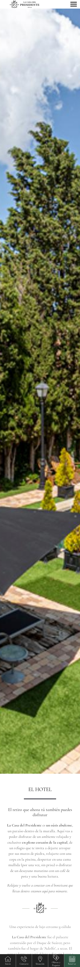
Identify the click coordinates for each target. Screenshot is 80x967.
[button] (72, 960)
